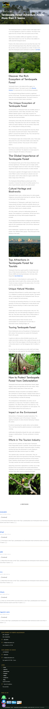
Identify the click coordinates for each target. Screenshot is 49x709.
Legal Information (6, 681)
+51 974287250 (6, 652)
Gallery (4, 675)
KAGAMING (3, 512)
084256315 (6, 654)
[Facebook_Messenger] (4, 701)
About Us (5, 669)
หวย (1, 572)
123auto (2, 592)
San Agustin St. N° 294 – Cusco (9, 660)
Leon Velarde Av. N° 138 (8, 645)
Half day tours (6, 671)
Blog (4, 679)
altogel (2, 532)
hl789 (1, 552)
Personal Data (5, 686)
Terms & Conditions (8, 684)
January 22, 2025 (7, 11)
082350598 (6, 639)
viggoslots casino (5, 612)
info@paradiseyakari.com (9, 642)
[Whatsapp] (4, 697)
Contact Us (5, 677)
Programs (5, 673)
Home (4, 667)
